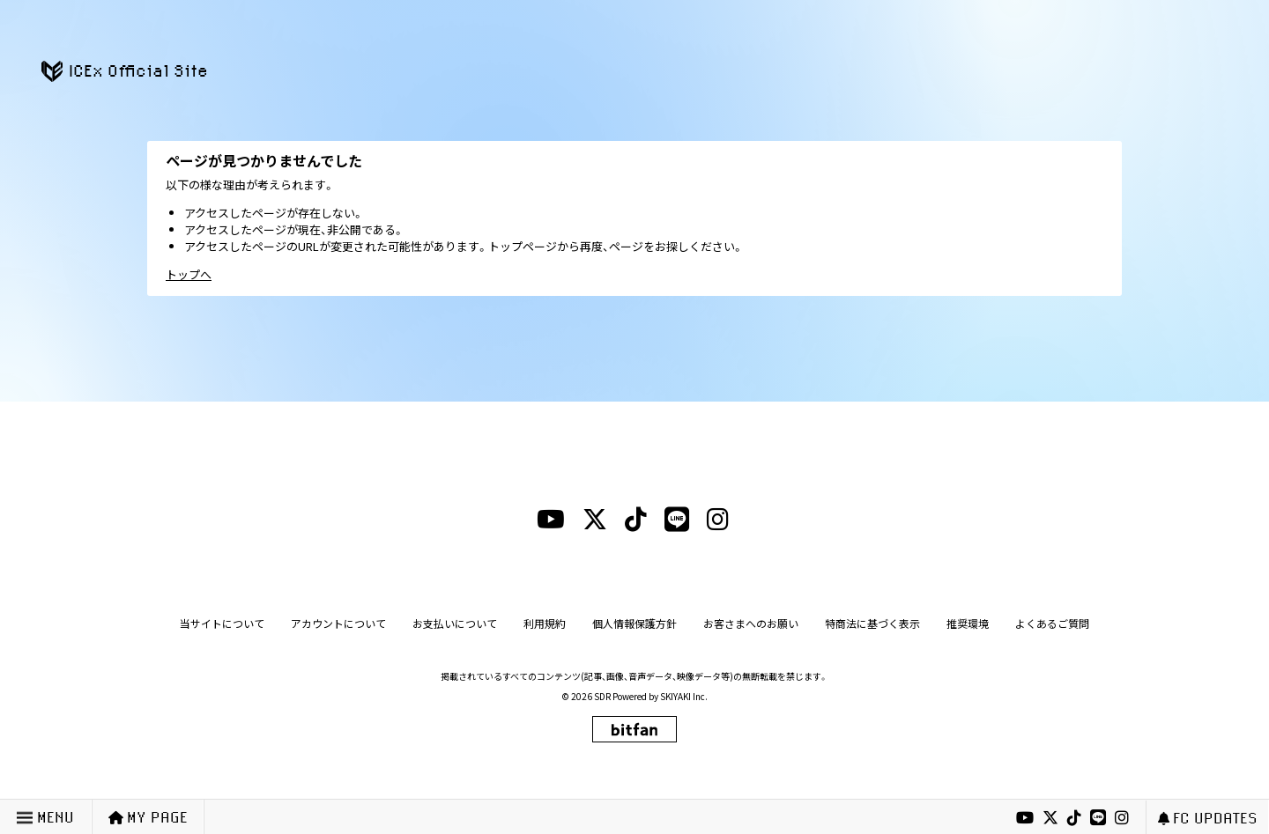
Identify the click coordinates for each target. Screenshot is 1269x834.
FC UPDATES (1208, 817)
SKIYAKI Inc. (684, 696)
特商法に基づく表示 (872, 623)
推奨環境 (967, 623)
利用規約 (544, 623)
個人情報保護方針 (634, 623)
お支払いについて (454, 623)
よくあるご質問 (1052, 623)
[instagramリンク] (1122, 818)
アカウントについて (338, 623)
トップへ (189, 274)
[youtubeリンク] (1025, 818)
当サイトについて (222, 623)
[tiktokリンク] (1074, 818)
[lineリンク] (1098, 818)
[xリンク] (1050, 818)
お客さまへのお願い (750, 623)
